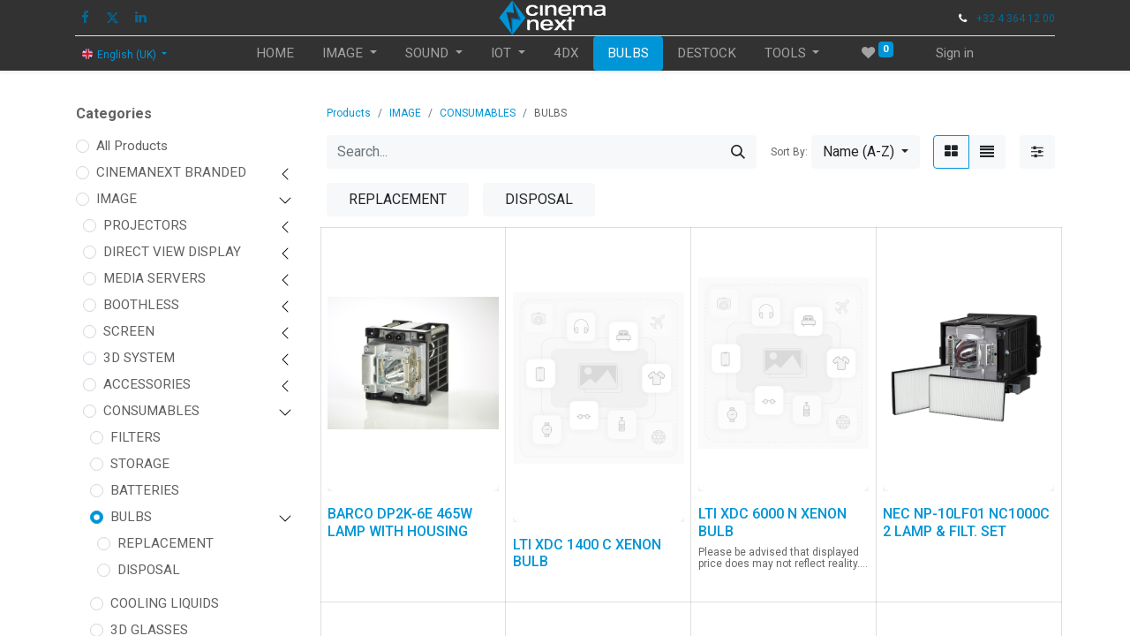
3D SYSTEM (139, 358)
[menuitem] (275, 53)
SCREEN (128, 331)
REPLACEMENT (165, 543)
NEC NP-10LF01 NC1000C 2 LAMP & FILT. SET (966, 522)
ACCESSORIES (147, 384)
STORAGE (140, 464)
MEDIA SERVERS (154, 278)
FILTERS (135, 437)
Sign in (955, 53)
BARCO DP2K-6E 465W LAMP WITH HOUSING (400, 522)
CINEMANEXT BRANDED (171, 172)
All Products (132, 146)
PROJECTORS (145, 225)
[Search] (738, 152)
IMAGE (116, 199)
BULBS (131, 517)
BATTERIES (144, 490)
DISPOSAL (148, 570)
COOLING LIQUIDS (164, 603)
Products (349, 113)
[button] (865, 152)
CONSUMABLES (151, 411)
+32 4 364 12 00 (1015, 18)
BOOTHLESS (141, 305)
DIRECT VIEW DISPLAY (172, 252)
